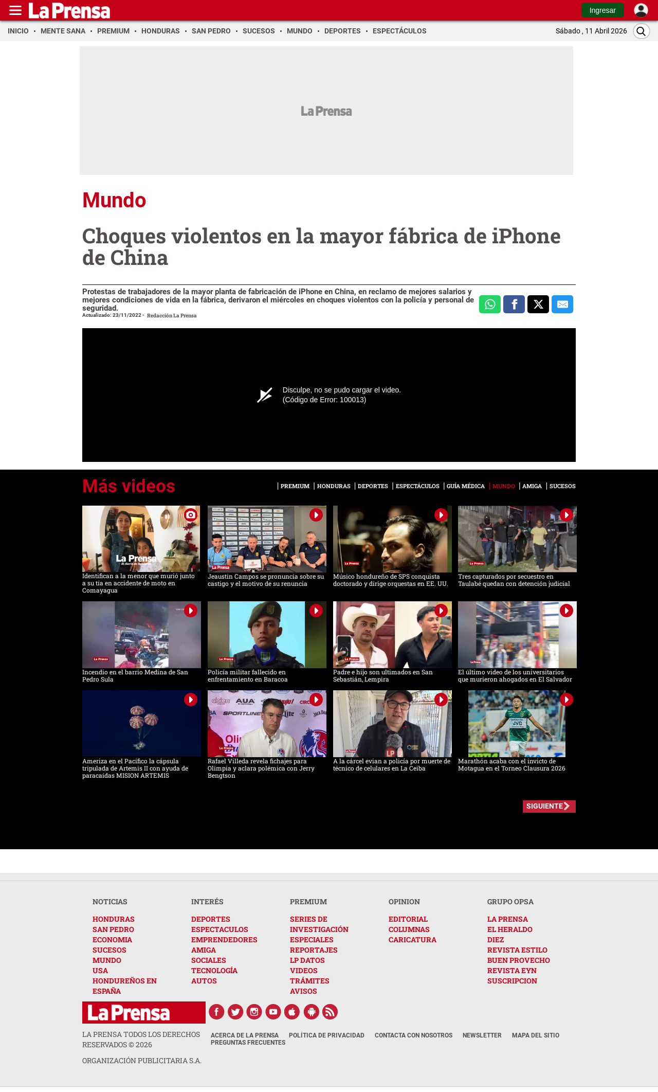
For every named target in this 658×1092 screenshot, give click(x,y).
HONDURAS (114, 919)
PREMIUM (308, 901)
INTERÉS (207, 901)
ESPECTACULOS (219, 929)
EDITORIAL (408, 919)
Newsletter (482, 1035)
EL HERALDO (510, 929)
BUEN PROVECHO (518, 960)
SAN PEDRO (113, 929)
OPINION (404, 901)
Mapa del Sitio (535, 1035)
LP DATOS (307, 960)
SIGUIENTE (544, 806)
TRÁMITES (310, 981)
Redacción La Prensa (172, 315)
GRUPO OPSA (510, 901)
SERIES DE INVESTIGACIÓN (319, 924)
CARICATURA (412, 939)
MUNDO (107, 960)
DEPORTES (210, 919)
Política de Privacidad (326, 1035)
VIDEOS (304, 970)
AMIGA (203, 950)
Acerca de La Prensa (245, 1035)
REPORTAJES (314, 950)
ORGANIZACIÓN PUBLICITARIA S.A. (142, 1060)
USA (100, 970)
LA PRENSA (507, 919)
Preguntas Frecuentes (248, 1042)
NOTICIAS (110, 901)
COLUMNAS (409, 929)
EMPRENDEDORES (224, 939)
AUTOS (204, 981)
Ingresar (603, 10)
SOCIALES (208, 960)
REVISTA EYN (512, 970)
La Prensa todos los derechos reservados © (141, 1039)
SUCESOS (109, 950)
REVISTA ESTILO (517, 950)
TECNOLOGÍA (214, 970)
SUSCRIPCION (512, 981)
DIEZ (495, 939)
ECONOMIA (112, 939)
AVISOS (303, 991)
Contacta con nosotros (413, 1035)
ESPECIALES (312, 939)
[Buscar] (641, 31)
